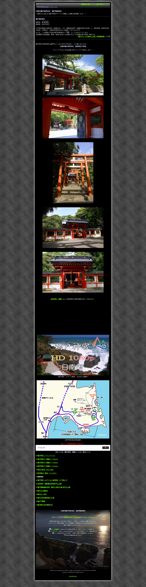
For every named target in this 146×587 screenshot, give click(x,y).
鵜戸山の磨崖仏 (42, 491)
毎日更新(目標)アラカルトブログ (73, 517)
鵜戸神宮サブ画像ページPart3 (47, 462)
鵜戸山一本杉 (42, 494)
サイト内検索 (55, 529)
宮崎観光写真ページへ (88, 4)
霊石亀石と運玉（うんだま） (47, 473)
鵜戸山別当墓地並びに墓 (45, 498)
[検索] (69, 448)
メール (90, 533)
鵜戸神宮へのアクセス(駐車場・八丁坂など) (52, 480)
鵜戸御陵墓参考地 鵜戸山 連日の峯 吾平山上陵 (53, 487)
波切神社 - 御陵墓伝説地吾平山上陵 (49, 484)
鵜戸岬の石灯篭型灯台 (45, 505)
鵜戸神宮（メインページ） (46, 455)
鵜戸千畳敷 (41, 501)
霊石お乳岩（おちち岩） (45, 469)
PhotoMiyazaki (73, 576)
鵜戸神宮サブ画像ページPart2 (47, 459)
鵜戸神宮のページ (103, 4)
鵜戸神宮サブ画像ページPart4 (47, 466)
